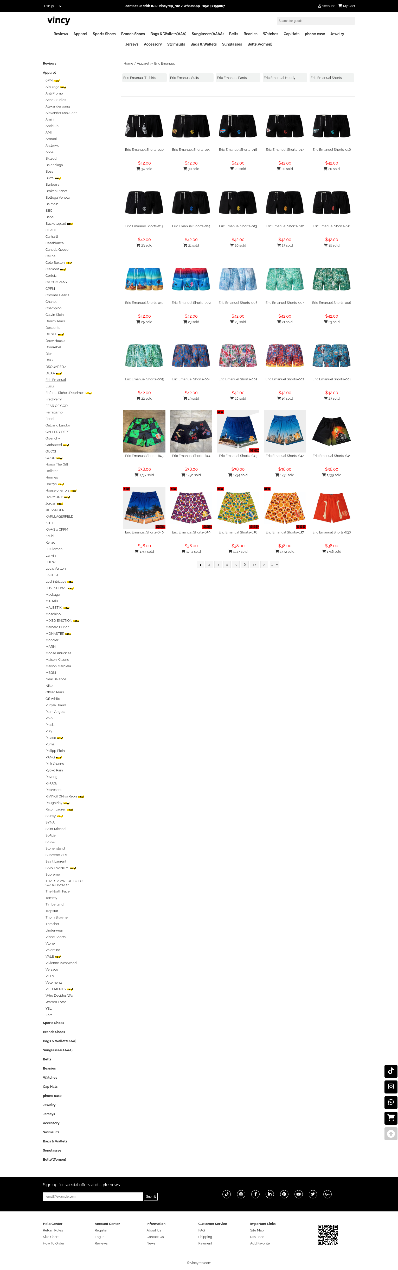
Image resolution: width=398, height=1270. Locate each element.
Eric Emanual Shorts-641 (332, 456)
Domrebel (53, 347)
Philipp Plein (55, 751)
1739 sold (331, 475)
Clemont (56, 269)
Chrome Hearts (57, 295)
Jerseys (131, 44)
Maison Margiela (58, 666)
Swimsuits (176, 44)
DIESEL (55, 334)
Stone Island (55, 848)
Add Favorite (260, 1243)
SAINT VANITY (61, 868)
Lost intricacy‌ (60, 581)
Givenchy (53, 438)
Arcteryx (52, 145)
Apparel (80, 34)
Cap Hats (291, 34)
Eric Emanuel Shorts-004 (191, 379)
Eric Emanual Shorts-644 (191, 456)
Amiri (50, 119)
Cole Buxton (59, 263)
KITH (49, 523)
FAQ (201, 1230)
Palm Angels (55, 712)
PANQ (54, 757)
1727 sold (237, 552)
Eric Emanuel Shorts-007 (285, 303)
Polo (49, 718)
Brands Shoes (133, 34)
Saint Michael (56, 829)
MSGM (51, 673)
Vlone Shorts (56, 937)
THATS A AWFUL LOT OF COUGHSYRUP (65, 883)
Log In (99, 1237)
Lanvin (51, 555)
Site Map (257, 1230)
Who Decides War (60, 995)
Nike (49, 686)
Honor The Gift (57, 464)
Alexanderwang (58, 106)
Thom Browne (57, 917)
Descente (53, 328)
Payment (205, 1243)
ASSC (50, 152)
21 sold (191, 245)
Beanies (250, 34)
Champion (54, 308)
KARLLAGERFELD (59, 516)
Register (101, 1230)
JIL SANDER (55, 510)
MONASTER (59, 634)
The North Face (58, 891)
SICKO (50, 842)
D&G (49, 360)
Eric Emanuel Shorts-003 (238, 379)
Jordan (54, 503)
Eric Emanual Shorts (326, 78)
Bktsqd (51, 158)
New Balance (56, 679)
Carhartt (52, 236)
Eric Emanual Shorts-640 (144, 532)
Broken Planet (56, 191)
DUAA (54, 373)
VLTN (50, 976)
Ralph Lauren (60, 809)
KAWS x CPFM (57, 529)
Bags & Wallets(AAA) (168, 34)
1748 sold (331, 552)
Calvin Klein (55, 315)
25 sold (144, 322)
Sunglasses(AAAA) (208, 34)
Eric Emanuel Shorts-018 (238, 150)
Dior (49, 354)
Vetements (54, 982)
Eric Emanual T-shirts (139, 78)
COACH (51, 230)
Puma (50, 744)
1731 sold (284, 475)
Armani (51, 139)
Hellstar (51, 471)
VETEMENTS (59, 989)
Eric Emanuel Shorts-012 (285, 226)
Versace (52, 969)
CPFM (50, 289)
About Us (153, 1230)
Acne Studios (56, 100)
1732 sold (191, 552)
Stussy (54, 816)
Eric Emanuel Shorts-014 (191, 226)
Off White (53, 699)
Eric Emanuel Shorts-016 (331, 150)
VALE (53, 956)
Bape (50, 217)
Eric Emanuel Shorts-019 (191, 150)
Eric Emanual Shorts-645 (144, 456)
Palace (54, 738)
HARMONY (58, 497)
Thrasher (52, 924)
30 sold (191, 169)
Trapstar (52, 911)
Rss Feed (257, 1237)
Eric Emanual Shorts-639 (191, 532)
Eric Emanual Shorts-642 (285, 456)
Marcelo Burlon (57, 627)
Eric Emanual (164, 63)
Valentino (53, 950)
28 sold (238, 398)
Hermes (52, 477)
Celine (50, 256)
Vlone (50, 943)
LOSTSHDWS (60, 588)
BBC (49, 210)
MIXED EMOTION (63, 621)
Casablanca (55, 243)
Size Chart (51, 1237)
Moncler (52, 640)
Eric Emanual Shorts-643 (238, 456)
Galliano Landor (58, 425)
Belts (233, 34)
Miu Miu (52, 601)
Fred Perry (54, 399)
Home (128, 63)
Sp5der (51, 835)
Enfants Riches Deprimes (69, 393)
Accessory (153, 44)
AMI (49, 132)
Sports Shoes (104, 34)
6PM (53, 80)
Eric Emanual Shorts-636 (331, 532)
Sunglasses (232, 44)
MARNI (51, 647)
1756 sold (191, 475)
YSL (49, 1008)
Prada (50, 725)
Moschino (53, 614)
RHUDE (51, 783)
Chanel (51, 302)
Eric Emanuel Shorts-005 (144, 379)
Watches (270, 34)
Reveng (51, 777)
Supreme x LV (56, 855)
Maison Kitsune (57, 660)
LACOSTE (53, 575)
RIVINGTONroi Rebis (65, 796)
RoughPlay (58, 803)
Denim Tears (55, 321)
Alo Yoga (56, 87)
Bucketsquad (59, 223)
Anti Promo (54, 93)
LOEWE (51, 562)
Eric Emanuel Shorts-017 (285, 150)
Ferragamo (54, 412)
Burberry (52, 184)
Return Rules (53, 1230)
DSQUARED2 (56, 367)
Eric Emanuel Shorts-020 (144, 150)
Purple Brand (56, 705)
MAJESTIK (58, 607)
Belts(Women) (259, 44)
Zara (49, 1015)
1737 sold (144, 475)
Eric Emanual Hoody (280, 78)
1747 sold (144, 552)
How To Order (53, 1243)
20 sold (238, 169)
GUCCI (51, 451)
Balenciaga (54, 165)
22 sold (144, 398)
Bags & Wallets (203, 44)
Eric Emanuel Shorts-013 (238, 226)
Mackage (53, 594)
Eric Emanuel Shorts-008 (238, 303)
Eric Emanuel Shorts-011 (332, 226)
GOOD (54, 458)
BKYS (53, 178)
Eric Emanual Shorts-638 (238, 532)
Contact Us (155, 1237)
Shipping (205, 1237)
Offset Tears (55, 692)
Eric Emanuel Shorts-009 (191, 303)
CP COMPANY (57, 282)
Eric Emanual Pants (232, 78)
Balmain (52, 204)
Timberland (54, 904)
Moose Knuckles (58, 653)
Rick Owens (55, 764)
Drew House (55, 341)
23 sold (144, 245)
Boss (49, 171)
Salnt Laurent (56, 861)
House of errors (61, 490)
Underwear (54, 930)
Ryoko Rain (54, 770)
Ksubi (50, 536)
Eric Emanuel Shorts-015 (144, 226)
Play (49, 731)
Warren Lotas (56, 1002)
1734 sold (238, 475)
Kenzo (50, 542)
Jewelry (337, 34)
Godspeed (57, 445)
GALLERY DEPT (58, 432)
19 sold (331, 245)
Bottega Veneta (58, 197)
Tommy (51, 898)
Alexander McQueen (62, 113)
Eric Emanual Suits (184, 78)
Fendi (50, 419)
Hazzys (55, 484)
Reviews (61, 34)
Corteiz (51, 276)
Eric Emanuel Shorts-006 (331, 303)
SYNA (50, 822)
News (150, 1243)
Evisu (50, 386)
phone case (315, 34)
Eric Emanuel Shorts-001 (331, 379)
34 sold (144, 169)
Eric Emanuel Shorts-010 (144, 303)
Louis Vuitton (56, 568)
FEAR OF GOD (57, 406)
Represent (54, 790)
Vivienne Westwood (61, 963)
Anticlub (52, 126)
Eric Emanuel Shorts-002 (285, 379)
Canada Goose (57, 250)
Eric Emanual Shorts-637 (285, 532)
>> (254, 565)
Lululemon (54, 549)
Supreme (53, 874)
